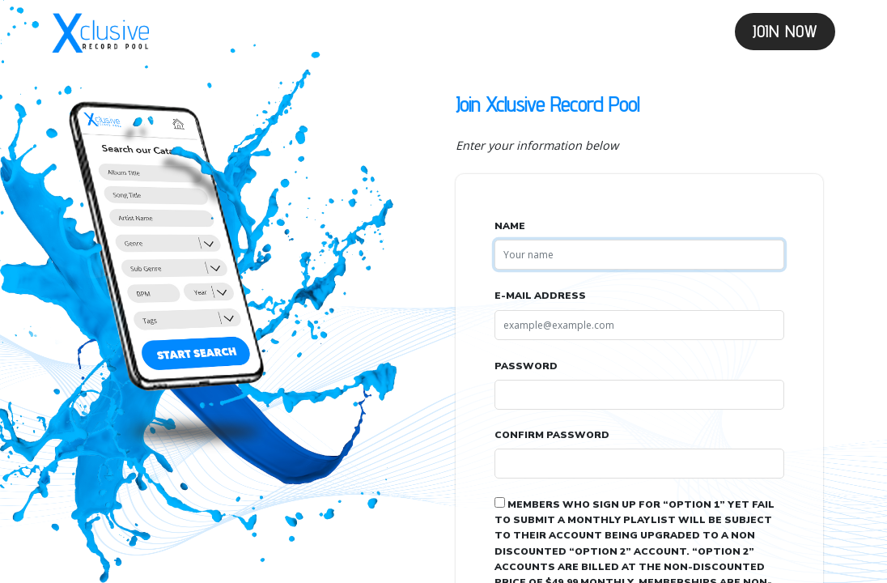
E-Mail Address (540, 295)
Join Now (785, 31)
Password (526, 366)
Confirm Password (551, 434)
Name (509, 225)
